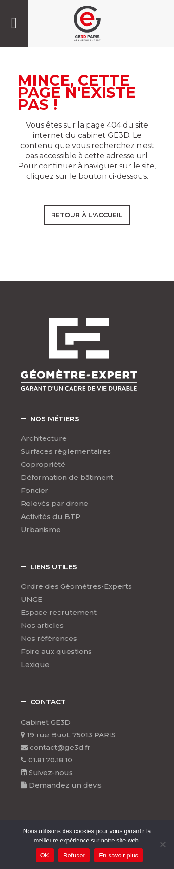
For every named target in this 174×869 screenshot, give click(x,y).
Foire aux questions (56, 651)
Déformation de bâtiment (67, 477)
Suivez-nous (47, 772)
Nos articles (42, 625)
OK (44, 855)
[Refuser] (162, 844)
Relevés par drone (54, 503)
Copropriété (43, 464)
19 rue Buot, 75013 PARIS (68, 734)
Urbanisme (41, 529)
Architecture (44, 438)
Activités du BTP (50, 516)
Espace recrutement (59, 612)
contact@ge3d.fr (55, 747)
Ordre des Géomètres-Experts (76, 586)
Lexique (35, 664)
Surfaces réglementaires (66, 451)
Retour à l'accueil (87, 215)
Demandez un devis (61, 785)
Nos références (49, 638)
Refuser (74, 855)
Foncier (34, 490)
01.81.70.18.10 (46, 759)
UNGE (31, 599)
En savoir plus (118, 855)
